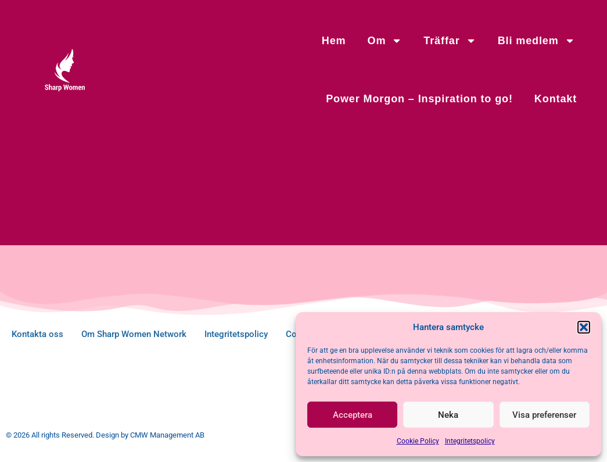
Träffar (449, 41)
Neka (448, 415)
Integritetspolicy (470, 441)
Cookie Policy (418, 441)
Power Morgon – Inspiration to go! (419, 99)
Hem (334, 40)
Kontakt (555, 99)
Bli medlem (536, 41)
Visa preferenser (544, 415)
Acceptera (352, 415)
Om (385, 41)
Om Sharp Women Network (133, 334)
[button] (584, 327)
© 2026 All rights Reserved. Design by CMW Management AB (105, 435)
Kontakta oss (37, 334)
